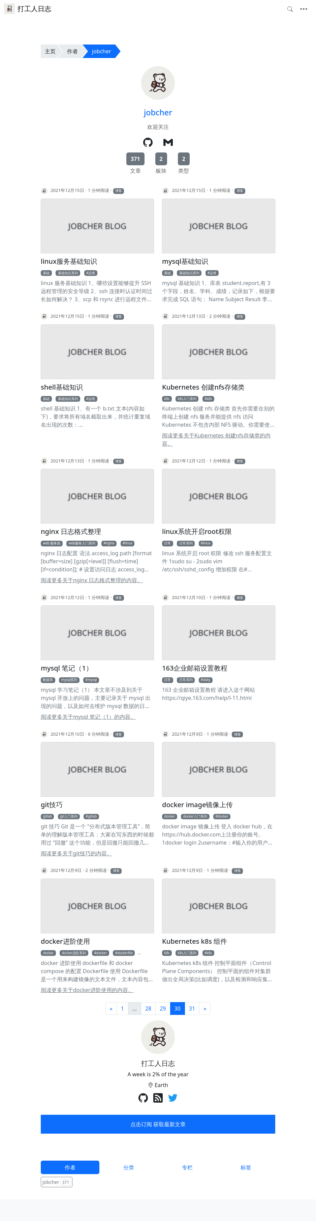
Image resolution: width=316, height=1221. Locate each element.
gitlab (47, 816)
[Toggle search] (290, 9)
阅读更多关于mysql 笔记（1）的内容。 (88, 716)
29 (163, 1008)
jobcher (101, 51)
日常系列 (186, 543)
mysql (92, 679)
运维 (91, 273)
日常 (167, 543)
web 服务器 (51, 543)
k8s (166, 398)
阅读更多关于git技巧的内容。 (76, 853)
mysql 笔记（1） (67, 668)
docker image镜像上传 (197, 805)
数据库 (48, 679)
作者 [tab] (70, 1167)
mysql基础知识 (185, 261)
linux (129, 543)
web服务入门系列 (82, 543)
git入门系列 (68, 816)
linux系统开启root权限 (197, 532)
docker (169, 816)
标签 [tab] (246, 1167)
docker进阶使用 (65, 941)
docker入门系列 (195, 816)
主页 (50, 51)
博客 (118, 190)
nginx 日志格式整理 (71, 532)
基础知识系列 (68, 273)
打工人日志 (27, 8)
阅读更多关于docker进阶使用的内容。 (87, 990)
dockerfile (125, 952)
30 (178, 1008)
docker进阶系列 (74, 952)
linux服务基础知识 (69, 261)
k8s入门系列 (187, 398)
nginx (110, 543)
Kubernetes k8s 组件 (194, 941)
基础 (46, 273)
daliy (206, 679)
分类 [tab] (128, 1167)
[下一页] (205, 1008)
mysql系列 (69, 679)
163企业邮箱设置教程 (194, 668)
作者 (72, 51)
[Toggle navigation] (303, 9)
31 (192, 1008)
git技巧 (52, 805)
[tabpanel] (158, 1183)
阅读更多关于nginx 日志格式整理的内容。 (92, 580)
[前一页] (111, 1008)
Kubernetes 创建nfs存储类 (203, 387)
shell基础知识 (62, 387)
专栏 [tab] (187, 1167)
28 (148, 1008)
